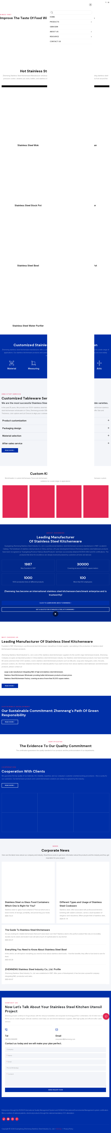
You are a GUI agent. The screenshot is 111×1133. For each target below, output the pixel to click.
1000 (28, 578)
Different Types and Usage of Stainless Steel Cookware (81, 904)
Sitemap (59, 1129)
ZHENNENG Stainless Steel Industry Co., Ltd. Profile (33, 969)
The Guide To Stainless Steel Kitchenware (27, 930)
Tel (6, 1036)
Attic (99, 368)
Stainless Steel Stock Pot (28, 205)
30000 (83, 564)
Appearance (77, 368)
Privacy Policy (68, 1129)
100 (83, 578)
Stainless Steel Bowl (28, 265)
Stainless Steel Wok (28, 145)
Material (11, 368)
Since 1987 (6, 14)
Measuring (33, 368)
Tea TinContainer (83, 326)
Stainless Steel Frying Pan (83, 145)
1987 (28, 564)
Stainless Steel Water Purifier (28, 326)
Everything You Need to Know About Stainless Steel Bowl (36, 949)
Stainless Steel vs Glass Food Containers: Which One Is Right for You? (27, 904)
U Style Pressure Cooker (83, 205)
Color (55, 368)
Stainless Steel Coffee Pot (83, 265)
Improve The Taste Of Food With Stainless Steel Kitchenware (47, 18)
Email (58, 1036)
